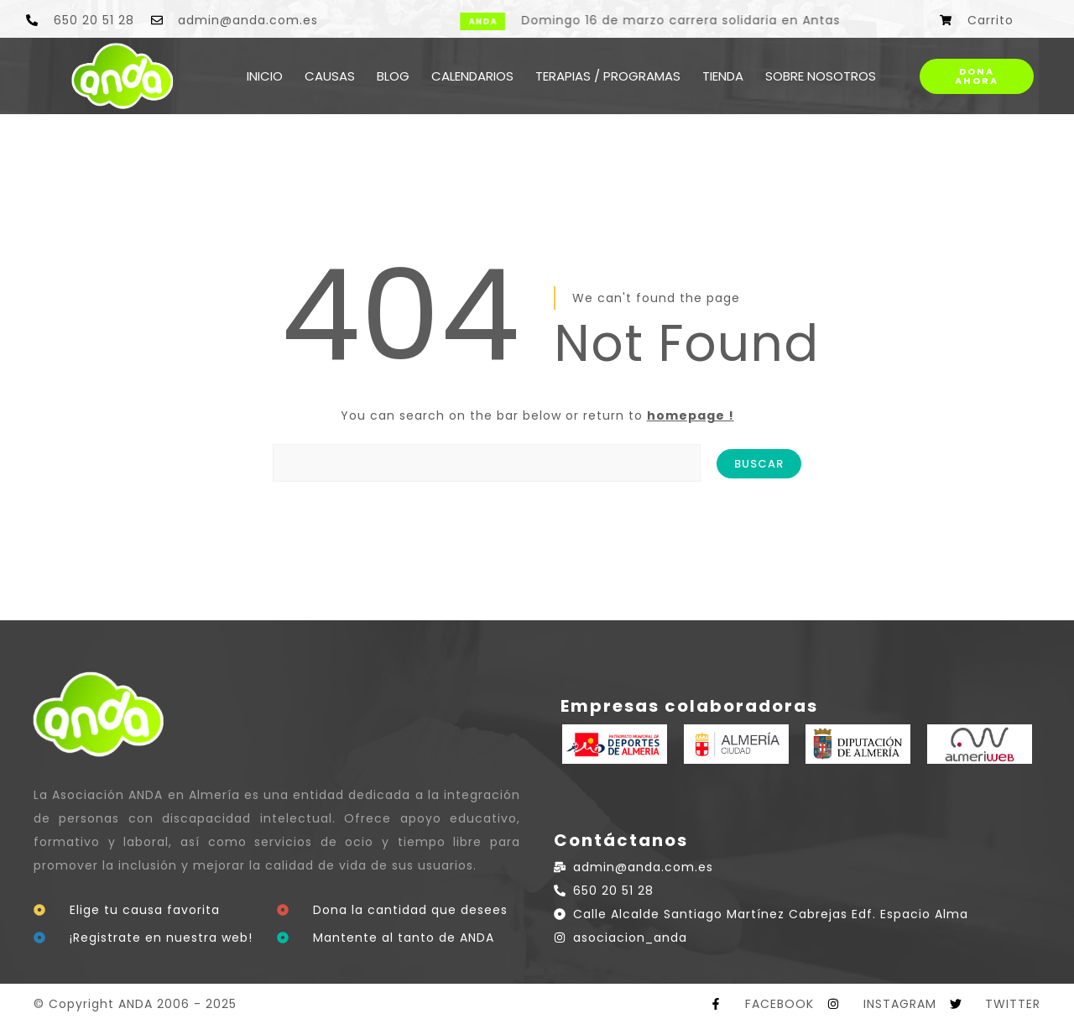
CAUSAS (330, 76)
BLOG (393, 76)
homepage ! (690, 415)
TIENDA (722, 76)
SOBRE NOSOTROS (820, 76)
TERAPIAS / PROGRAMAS (607, 76)
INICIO (265, 76)
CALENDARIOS (472, 76)
